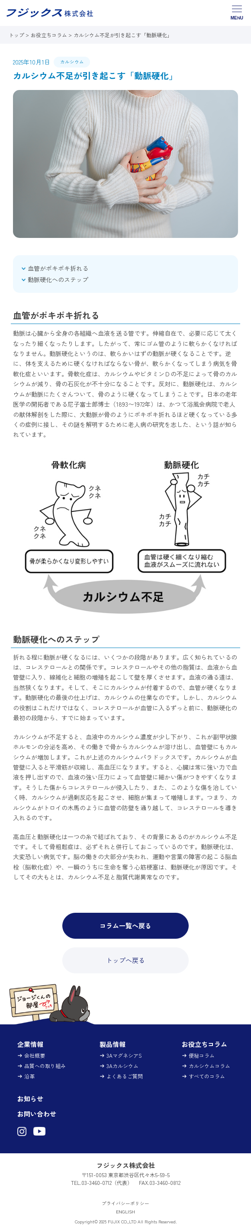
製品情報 (113, 1044)
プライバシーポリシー (125, 1203)
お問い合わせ (36, 1113)
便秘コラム (202, 1055)
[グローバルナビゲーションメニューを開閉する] (237, 13)
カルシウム (72, 61)
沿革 (29, 1076)
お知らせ (30, 1098)
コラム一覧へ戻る (125, 925)
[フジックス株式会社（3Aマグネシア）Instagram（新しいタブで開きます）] (21, 1132)
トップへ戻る (125, 960)
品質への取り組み (45, 1065)
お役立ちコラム (49, 35)
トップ (17, 35)
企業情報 (30, 1044)
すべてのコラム (207, 1076)
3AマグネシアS (124, 1055)
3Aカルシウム (122, 1065)
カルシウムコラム (209, 1065)
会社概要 (34, 1055)
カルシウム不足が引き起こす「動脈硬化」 (123, 35)
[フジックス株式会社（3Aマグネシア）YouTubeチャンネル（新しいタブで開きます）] (39, 1132)
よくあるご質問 (124, 1076)
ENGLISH (125, 1211)
